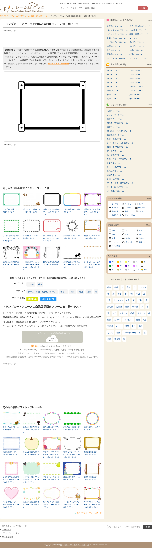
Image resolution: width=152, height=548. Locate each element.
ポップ (63, 291)
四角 (73, 291)
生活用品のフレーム (115, 135)
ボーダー (141, 208)
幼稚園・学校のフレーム (117, 123)
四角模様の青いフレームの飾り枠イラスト (11, 453)
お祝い (117, 320)
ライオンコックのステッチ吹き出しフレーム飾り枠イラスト (71, 504)
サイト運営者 (7, 537)
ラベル (141, 238)
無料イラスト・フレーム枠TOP (11, 16)
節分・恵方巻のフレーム (139, 26)
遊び (40, 284)
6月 (144, 320)
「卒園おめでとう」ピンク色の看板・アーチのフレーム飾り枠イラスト (31, 266)
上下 (127, 230)
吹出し (114, 238)
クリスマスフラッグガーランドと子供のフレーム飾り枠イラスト (92, 504)
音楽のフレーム (113, 163)
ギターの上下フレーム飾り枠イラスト (11, 428)
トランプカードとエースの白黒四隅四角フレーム (52, 333)
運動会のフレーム (114, 54)
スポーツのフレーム (115, 179)
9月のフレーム (113, 86)
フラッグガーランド (131, 332)
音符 (127, 326)
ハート (119, 326)
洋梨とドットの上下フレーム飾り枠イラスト (51, 478)
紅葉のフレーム (136, 54)
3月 (131, 294)
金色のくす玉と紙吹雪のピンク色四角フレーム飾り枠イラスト (11, 479)
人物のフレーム (113, 111)
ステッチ (142, 287)
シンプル (115, 204)
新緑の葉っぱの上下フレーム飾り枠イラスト (71, 428)
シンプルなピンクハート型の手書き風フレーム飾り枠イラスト (11, 504)
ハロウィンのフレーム (116, 58)
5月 (133, 326)
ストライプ (129, 208)
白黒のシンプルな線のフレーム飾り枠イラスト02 (51, 212)
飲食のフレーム (113, 127)
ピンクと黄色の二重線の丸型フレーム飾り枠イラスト (51, 504)
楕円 (140, 234)
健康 (109, 339)
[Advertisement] (52, 39)
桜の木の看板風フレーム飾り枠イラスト (92, 478)
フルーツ (141, 313)
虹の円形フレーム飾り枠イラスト (92, 428)
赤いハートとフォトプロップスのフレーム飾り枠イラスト (51, 238)
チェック (141, 211)
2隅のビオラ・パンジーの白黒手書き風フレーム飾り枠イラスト (72, 454)
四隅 (81, 291)
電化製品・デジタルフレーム (119, 131)
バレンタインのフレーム (117, 30)
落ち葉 (110, 307)
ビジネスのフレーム (115, 115)
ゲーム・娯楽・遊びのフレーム (36, 16)
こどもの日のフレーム (116, 42)
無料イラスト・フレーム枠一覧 (89, 513)
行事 (140, 300)
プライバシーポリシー (11, 533)
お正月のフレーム (114, 26)
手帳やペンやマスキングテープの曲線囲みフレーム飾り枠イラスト (51, 454)
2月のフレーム (135, 70)
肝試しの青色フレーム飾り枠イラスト (71, 478)
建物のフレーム (113, 175)
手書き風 (115, 211)
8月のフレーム (135, 82)
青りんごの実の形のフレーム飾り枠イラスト (31, 453)
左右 (140, 230)
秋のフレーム (112, 98)
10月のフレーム (136, 86)
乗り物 (117, 339)
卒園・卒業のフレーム (138, 34)
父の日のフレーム (137, 46)
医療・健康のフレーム (116, 139)
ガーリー (115, 208)
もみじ (110, 332)
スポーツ (123, 313)
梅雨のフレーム (113, 46)
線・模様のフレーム (115, 191)
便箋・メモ (143, 242)
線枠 (116, 287)
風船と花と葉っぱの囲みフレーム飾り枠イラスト (31, 504)
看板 (132, 313)
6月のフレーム (135, 78)
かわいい (128, 204)
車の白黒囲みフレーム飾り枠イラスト (31, 237)
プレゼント (128, 320)
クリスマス (118, 300)
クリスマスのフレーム (138, 58)
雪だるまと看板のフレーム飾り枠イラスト (92, 237)
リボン (127, 238)
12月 (138, 294)
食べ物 (135, 307)
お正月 (119, 307)
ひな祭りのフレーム (138, 30)
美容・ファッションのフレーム (120, 143)
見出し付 (128, 242)
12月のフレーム (136, 90)
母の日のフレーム (137, 42)
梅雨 (118, 332)
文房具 (110, 326)
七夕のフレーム (113, 50)
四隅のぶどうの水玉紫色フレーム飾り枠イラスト (92, 212)
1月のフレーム (113, 70)
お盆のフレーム (136, 50)
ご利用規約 (33, 346)
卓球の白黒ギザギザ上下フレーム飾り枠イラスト (71, 264)
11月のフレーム (113, 90)
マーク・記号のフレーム (117, 187)
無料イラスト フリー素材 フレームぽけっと (74, 545)
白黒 (89, 291)
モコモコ (115, 242)
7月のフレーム (113, 82)
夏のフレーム (135, 95)
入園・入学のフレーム (116, 38)
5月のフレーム (113, 78)
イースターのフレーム (138, 38)
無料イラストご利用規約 (58, 63)
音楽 (138, 320)
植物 (109, 287)
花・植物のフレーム (115, 155)
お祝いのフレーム (114, 171)
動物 (119, 294)
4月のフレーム (135, 74)
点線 (128, 287)
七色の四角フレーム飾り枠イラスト (71, 210)
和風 (126, 211)
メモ (114, 313)
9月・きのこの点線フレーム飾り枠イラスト (31, 210)
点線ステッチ (117, 215)
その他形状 (116, 246)
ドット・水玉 (130, 215)
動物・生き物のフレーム (117, 147)
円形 (127, 234)
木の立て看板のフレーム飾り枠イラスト (92, 453)
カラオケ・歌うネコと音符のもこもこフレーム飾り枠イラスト (31, 479)
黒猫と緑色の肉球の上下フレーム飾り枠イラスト (31, 429)
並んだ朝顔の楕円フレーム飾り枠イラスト (51, 428)
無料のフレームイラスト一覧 (14, 526)
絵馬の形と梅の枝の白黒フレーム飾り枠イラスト (11, 264)
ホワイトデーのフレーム (117, 34)
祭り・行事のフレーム (116, 167)
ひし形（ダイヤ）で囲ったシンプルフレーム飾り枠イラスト (11, 238)
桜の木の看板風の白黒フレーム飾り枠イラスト (51, 264)
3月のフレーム (113, 74)
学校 (140, 326)
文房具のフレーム (114, 119)
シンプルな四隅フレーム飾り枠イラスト (11, 210)
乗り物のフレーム (114, 151)
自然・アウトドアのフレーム (119, 159)
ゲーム (31, 284)
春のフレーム (112, 95)
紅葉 (127, 307)
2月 (146, 300)
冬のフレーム (135, 98)
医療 (109, 320)
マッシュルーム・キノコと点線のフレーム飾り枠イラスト (92, 264)
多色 (145, 270)
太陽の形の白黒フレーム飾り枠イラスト (71, 237)
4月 (127, 300)
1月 (108, 300)
